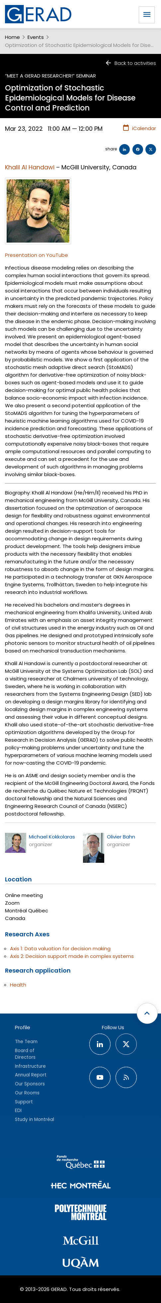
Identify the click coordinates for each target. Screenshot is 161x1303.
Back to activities (130, 63)
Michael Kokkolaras (52, 836)
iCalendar (139, 128)
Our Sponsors (30, 1084)
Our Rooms (27, 1093)
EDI (18, 1110)
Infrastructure (30, 1066)
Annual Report (30, 1075)
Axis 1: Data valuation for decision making (60, 948)
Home (12, 37)
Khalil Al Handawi (29, 167)
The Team (26, 1041)
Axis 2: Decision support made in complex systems (72, 956)
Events (36, 37)
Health (18, 984)
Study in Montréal (34, 1119)
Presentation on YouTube (36, 255)
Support (24, 1102)
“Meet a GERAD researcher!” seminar (50, 75)
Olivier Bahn (121, 836)
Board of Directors (25, 1053)
